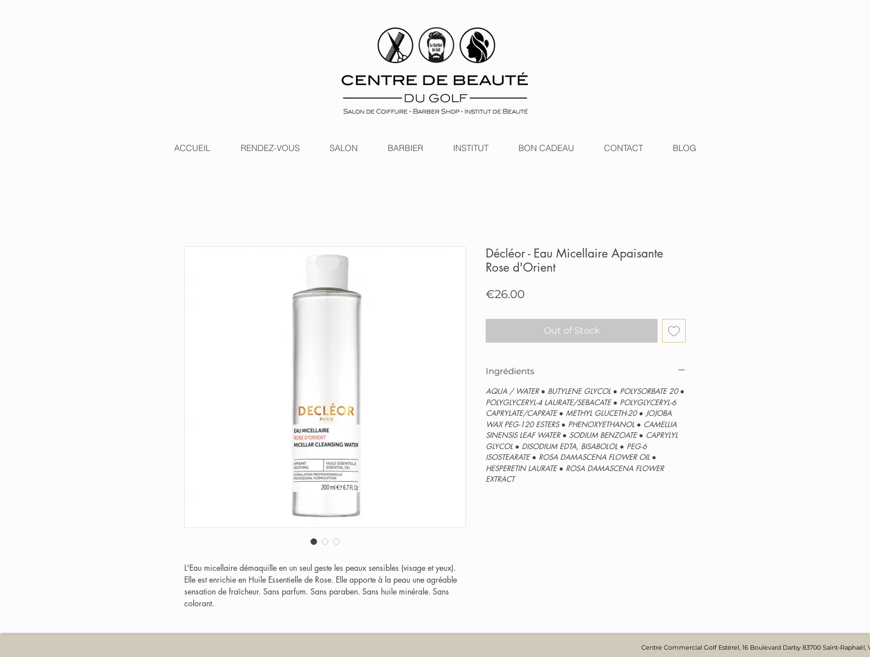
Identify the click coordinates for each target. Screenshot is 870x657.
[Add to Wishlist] (674, 331)
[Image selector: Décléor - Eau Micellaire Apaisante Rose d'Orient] (313, 541)
